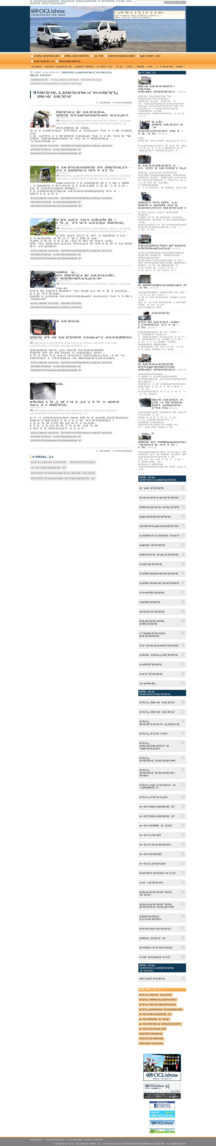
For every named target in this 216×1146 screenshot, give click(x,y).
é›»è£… (150, 67)
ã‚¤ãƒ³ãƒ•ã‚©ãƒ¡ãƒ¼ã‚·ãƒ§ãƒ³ (121, 56)
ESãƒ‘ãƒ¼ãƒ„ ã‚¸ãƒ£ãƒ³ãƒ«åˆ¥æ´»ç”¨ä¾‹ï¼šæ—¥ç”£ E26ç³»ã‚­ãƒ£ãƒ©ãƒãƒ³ (91, 123)
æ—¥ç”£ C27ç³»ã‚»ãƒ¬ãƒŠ (152, 1029)
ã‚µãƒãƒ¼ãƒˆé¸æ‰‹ (150, 56)
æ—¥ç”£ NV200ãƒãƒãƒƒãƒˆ (156, 825)
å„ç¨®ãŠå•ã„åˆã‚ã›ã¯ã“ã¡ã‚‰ (149, 15)
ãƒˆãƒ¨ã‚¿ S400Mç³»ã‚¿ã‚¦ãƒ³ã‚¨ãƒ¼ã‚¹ (158, 999)
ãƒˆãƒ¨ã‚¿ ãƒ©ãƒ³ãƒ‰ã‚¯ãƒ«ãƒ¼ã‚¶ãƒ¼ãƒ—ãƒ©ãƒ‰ (158, 773)
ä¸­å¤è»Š (98, 56)
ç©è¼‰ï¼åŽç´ (105, 67)
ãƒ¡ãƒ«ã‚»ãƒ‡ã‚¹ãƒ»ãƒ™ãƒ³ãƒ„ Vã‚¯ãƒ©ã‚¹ (156, 893)
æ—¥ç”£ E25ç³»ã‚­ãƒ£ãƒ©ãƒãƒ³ (157, 816)
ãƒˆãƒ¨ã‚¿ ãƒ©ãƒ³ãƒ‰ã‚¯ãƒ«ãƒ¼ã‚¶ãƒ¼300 (157, 759)
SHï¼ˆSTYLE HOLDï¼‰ (151, 1038)
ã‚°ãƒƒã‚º (179, 67)
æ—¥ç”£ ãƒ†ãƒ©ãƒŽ (151, 854)
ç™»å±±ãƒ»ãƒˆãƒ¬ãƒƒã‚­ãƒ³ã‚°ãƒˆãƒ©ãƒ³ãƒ (153, 634)
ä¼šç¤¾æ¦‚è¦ (37, 1140)
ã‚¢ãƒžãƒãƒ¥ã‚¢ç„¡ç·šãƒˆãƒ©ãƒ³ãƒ (159, 655)
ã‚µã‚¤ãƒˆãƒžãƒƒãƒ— (56, 1140)
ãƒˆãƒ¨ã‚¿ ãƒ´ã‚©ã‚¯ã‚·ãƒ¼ (154, 733)
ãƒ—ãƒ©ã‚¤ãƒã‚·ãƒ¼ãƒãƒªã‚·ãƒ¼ (85, 1140)
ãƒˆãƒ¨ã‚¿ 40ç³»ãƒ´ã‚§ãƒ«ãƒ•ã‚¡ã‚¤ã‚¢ (157, 1004)
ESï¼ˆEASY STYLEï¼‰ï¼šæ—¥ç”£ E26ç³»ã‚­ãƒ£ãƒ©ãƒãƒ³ (56, 153)
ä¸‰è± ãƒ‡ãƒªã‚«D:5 (151, 882)
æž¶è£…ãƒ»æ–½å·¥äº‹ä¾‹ (77, 56)
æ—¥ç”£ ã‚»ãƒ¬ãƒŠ (150, 835)
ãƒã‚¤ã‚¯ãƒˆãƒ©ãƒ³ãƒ (153, 488)
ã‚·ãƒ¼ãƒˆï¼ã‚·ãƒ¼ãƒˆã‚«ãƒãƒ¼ (58, 67)
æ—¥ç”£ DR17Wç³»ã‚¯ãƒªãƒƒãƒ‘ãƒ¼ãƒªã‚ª (160, 1024)
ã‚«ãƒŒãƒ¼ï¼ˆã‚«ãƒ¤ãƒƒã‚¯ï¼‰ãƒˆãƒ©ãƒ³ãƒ (159, 535)
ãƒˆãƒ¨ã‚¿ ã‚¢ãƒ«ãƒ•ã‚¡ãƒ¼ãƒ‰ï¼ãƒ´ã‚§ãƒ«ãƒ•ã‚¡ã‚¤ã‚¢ (154, 746)
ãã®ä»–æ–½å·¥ (165, 67)
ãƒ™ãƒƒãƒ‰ (37, 67)
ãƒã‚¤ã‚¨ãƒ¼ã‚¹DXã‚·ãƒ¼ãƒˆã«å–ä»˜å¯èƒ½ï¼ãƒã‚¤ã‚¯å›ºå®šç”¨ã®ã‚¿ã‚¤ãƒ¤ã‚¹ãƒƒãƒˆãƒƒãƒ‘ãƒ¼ (175, 167)
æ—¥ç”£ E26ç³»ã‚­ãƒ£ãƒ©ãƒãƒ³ (67, 149)
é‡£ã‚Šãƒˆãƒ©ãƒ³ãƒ (151, 602)
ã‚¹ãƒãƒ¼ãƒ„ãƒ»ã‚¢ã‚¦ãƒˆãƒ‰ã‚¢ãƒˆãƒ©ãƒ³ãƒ (159, 645)
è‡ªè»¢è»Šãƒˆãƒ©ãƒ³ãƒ (153, 592)
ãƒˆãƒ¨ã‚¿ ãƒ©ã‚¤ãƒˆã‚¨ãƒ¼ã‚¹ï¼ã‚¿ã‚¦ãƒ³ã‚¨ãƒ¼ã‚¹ (159, 722)
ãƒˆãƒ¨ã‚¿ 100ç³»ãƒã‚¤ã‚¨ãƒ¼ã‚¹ (157, 712)
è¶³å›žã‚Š (140, 67)
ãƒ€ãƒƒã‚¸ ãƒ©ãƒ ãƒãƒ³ (153, 938)
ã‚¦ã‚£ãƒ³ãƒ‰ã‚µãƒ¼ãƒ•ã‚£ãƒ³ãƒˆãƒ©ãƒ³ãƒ (159, 526)
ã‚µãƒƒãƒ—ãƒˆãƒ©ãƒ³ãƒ (153, 545)
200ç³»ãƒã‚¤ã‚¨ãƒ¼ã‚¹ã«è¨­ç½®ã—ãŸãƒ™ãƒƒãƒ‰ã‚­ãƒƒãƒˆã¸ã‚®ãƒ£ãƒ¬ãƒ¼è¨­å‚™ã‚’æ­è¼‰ (168, 403)
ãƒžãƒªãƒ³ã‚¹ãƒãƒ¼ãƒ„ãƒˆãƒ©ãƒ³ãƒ (159, 554)
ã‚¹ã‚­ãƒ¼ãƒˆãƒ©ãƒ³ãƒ (152, 564)
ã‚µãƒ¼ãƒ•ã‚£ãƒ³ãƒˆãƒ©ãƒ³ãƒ (156, 516)
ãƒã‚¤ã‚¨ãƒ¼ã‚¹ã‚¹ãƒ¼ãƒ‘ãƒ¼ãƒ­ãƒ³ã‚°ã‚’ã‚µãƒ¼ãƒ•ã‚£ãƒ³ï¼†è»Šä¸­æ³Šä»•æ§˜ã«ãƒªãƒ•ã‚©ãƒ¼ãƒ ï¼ (157, 367)
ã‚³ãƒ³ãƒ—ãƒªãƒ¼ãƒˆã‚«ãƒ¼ (47, 56)
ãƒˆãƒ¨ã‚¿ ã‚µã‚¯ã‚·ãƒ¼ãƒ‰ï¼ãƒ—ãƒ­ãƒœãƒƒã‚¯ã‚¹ (158, 786)
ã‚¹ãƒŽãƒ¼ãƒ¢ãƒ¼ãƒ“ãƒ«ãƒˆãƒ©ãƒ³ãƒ (159, 583)
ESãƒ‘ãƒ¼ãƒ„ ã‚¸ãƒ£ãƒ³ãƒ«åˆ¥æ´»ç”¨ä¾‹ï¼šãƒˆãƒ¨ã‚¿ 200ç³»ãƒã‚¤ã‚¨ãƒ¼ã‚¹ (95, 121)
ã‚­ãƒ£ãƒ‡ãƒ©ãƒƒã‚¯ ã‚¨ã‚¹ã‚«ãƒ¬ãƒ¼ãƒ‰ (151, 917)
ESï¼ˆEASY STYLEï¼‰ (91, 80)
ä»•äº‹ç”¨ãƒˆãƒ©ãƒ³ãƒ (152, 674)
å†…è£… (120, 67)
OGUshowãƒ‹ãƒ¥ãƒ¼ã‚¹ (70, 61)
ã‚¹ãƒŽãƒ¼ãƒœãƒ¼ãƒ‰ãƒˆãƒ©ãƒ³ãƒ (159, 573)
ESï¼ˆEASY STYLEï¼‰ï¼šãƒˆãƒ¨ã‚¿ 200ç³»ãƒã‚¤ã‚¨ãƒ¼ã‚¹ (56, 84)
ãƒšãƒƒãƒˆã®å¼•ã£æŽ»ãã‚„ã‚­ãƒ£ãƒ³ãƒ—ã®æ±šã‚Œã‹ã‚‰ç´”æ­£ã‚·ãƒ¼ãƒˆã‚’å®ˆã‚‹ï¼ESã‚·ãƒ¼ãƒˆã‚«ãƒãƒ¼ (163, 205)
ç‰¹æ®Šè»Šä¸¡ (148, 683)
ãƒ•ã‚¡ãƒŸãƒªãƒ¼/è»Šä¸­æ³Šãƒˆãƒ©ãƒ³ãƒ (152, 622)
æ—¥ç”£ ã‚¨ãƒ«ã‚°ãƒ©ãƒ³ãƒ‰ (156, 844)
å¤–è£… (130, 67)
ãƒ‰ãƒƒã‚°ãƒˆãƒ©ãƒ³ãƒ (153, 611)
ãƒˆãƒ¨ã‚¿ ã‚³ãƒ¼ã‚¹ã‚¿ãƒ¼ (154, 797)
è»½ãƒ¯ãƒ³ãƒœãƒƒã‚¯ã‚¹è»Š (155, 957)
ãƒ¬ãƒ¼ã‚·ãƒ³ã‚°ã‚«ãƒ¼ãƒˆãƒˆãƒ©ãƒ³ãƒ (159, 497)
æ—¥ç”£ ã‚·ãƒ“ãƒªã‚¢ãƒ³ (153, 863)
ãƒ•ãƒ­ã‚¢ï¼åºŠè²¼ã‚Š (84, 67)
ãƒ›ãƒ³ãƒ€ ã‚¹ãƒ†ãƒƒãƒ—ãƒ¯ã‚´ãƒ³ (158, 873)
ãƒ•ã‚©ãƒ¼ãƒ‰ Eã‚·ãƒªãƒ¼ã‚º (156, 928)
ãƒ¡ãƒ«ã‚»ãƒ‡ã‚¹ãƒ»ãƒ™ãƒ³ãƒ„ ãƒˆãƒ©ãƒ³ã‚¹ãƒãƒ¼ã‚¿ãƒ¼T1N (157, 905)
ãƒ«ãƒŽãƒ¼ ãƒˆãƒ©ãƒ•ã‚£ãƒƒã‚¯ (157, 947)
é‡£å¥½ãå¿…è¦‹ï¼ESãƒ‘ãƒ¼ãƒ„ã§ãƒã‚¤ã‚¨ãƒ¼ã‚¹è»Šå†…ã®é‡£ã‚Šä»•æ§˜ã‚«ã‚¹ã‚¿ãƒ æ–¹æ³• (86, 275)
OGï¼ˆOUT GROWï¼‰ (150, 1034)
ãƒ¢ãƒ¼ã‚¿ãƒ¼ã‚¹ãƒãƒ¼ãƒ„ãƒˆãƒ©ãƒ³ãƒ (159, 507)
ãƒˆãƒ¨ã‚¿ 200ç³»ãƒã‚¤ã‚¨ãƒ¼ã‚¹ (65, 80)
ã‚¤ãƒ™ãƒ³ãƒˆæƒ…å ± (44, 61)
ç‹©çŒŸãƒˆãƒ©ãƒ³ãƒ (151, 664)
